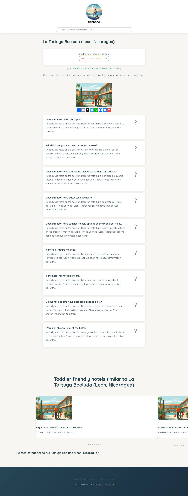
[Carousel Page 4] (94, 444)
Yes (105, 58)
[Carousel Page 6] (98, 444)
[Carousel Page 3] (92, 444)
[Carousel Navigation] (179, 445)
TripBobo (94, 22)
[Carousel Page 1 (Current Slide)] (88, 444)
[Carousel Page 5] (96, 444)
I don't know (94, 58)
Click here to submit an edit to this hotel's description (94, 68)
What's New (110, 485)
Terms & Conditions (80, 485)
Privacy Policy (97, 485)
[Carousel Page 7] (99, 444)
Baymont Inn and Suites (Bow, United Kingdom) (59, 427)
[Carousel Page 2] (90, 444)
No (82, 58)
